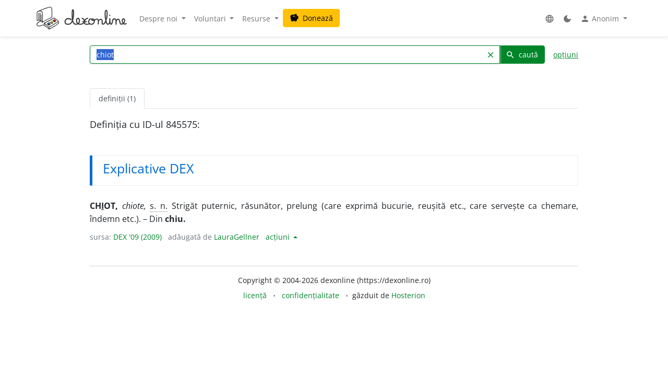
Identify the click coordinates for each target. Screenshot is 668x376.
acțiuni (279, 237)
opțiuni (565, 55)
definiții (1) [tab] (117, 98)
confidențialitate (310, 295)
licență (255, 295)
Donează (311, 18)
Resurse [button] (257, 19)
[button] (549, 18)
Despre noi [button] (159, 19)
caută (522, 55)
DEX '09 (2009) (137, 237)
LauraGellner (236, 237)
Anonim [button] (600, 19)
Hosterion (408, 295)
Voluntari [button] (211, 19)
